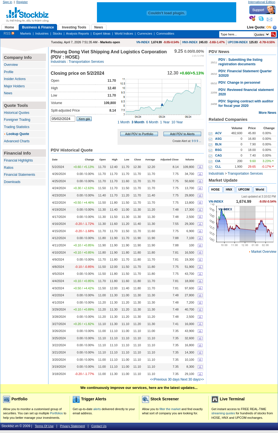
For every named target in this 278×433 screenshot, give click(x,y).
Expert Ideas (102, 33)
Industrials (58, 62)
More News (267, 113)
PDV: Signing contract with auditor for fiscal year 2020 (245, 103)
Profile (8, 72)
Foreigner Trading (17, 120)
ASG (218, 138)
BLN (218, 144)
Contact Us (98, 426)
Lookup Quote (17, 134)
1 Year (165, 122)
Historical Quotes (16, 113)
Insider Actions (15, 79)
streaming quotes (223, 413)
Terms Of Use (44, 426)
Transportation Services (86, 62)
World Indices (123, 33)
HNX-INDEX (189, 42)
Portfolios (56, 413)
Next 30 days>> (192, 379)
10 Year (177, 122)
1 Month (124, 122)
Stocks (57, 33)
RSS (9, 33)
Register (22, 2)
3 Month (137, 122)
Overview (11, 65)
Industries (42, 33)
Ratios (8, 168)
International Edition (261, 2)
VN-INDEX (143, 42)
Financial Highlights (18, 160)
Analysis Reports (77, 33)
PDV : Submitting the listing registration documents (240, 62)
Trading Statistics (17, 127)
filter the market (170, 409)
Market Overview (263, 252)
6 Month (152, 122)
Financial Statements (19, 175)
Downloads (12, 182)
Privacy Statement (72, 426)
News (8, 93)
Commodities (165, 33)
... (200, 141)
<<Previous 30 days (165, 379)
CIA (217, 161)
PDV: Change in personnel (239, 83)
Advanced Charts (17, 141)
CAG (218, 155)
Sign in (7, 2)
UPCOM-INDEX (238, 42)
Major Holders (14, 86)
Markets (25, 33)
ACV (218, 133)
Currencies (144, 33)
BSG (218, 149)
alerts (97, 409)
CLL (218, 166)
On (268, 27)
